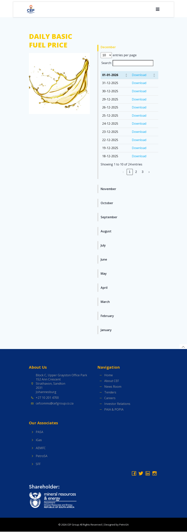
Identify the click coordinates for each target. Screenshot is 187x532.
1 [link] (130, 172)
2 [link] (136, 172)
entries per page (125, 55)
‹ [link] (123, 172)
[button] (126, 75)
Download (139, 75)
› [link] (149, 172)
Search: (106, 63)
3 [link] (142, 172)
